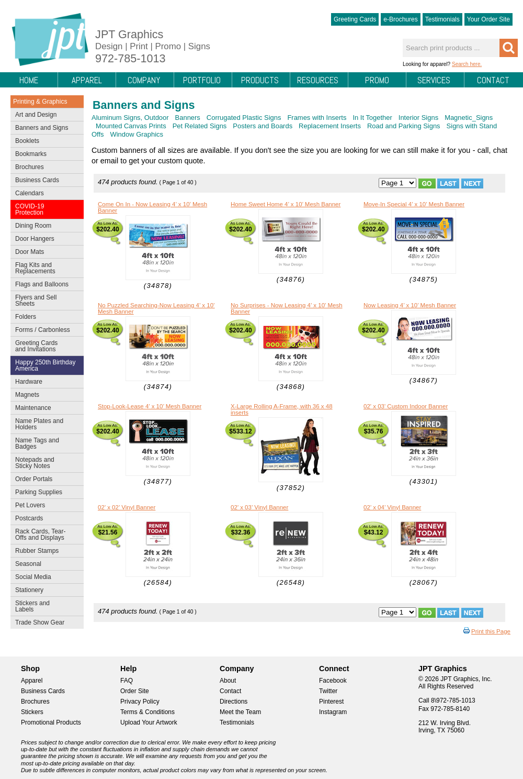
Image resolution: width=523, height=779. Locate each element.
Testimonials (442, 19)
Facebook (333, 680)
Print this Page (490, 631)
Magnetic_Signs (469, 117)
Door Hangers (44, 239)
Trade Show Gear (44, 623)
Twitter (328, 691)
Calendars (29, 193)
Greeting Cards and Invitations (44, 346)
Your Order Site (488, 19)
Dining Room (44, 226)
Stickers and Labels (44, 606)
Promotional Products (51, 722)
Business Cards (44, 181)
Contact (493, 80)
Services (433, 80)
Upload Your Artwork (148, 722)
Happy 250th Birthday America (45, 365)
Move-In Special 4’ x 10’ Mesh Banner (413, 204)
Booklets (27, 140)
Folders (44, 317)
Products (260, 80)
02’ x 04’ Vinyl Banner (392, 507)
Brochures (44, 168)
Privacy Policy (140, 701)
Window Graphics (137, 134)
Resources (317, 80)
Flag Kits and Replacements (44, 268)
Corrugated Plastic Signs (244, 117)
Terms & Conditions (147, 712)
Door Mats (44, 253)
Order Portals (33, 479)
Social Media (44, 578)
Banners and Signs (44, 128)
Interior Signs (418, 117)
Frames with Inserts (316, 117)
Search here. (467, 64)
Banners (187, 117)
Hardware (28, 381)
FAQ (126, 680)
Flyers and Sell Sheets (44, 300)
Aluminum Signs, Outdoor (130, 117)
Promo (377, 80)
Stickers (32, 712)
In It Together (372, 117)
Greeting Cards (355, 19)
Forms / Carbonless (42, 329)
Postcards (44, 519)
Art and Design (44, 115)
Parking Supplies (44, 493)
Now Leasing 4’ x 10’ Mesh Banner (409, 305)
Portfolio (202, 80)
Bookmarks (31, 154)
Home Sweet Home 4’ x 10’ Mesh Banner (285, 204)
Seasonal (44, 565)
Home (28, 80)
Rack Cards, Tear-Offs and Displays (44, 534)
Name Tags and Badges (44, 443)
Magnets (27, 394)
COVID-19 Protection (44, 209)
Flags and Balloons (44, 285)
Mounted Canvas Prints (131, 126)
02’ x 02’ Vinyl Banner (126, 507)
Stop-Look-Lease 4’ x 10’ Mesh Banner (149, 406)
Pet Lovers (44, 506)
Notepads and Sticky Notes (44, 463)
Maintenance (44, 409)
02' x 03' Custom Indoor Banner (405, 406)
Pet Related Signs (200, 126)
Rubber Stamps (37, 550)
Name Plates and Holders (39, 424)
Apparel (87, 80)
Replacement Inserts (330, 126)
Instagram (333, 712)
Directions (233, 701)
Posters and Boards (262, 126)
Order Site (134, 691)
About (228, 680)
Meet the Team (240, 712)
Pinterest (331, 701)
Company (144, 80)
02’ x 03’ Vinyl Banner (259, 507)
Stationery (44, 591)
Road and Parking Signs (403, 126)
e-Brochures (400, 19)
